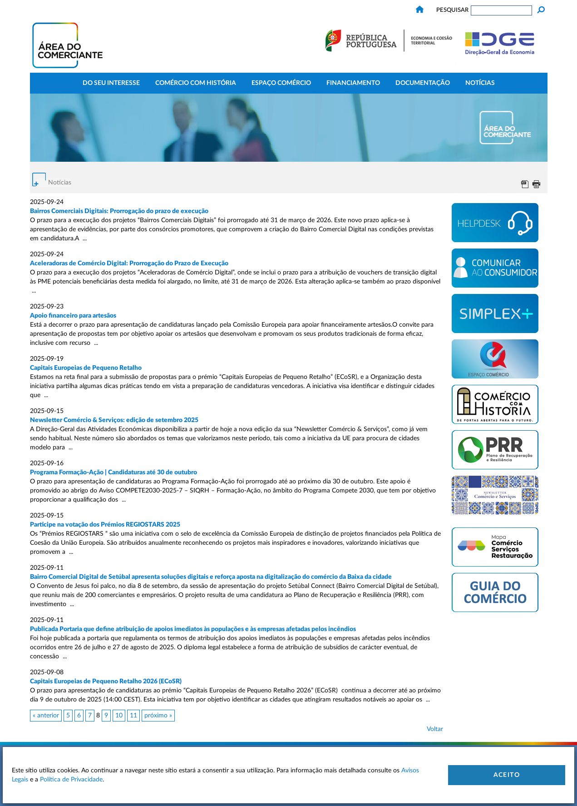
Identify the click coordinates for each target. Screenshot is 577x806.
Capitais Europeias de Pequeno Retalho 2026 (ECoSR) (106, 681)
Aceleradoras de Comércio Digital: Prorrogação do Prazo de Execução (129, 263)
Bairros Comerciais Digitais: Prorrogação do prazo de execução (119, 211)
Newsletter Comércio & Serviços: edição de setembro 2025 (114, 420)
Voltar (435, 729)
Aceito (506, 775)
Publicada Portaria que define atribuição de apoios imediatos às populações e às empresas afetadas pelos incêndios (193, 629)
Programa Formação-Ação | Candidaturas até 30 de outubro (113, 472)
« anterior (46, 715)
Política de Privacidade (71, 779)
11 (133, 715)
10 (119, 715)
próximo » (158, 715)
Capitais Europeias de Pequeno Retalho (86, 368)
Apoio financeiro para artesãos (73, 316)
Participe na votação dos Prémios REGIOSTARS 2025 (106, 525)
